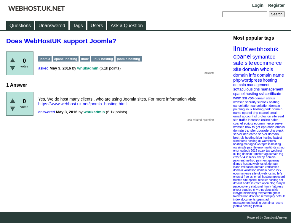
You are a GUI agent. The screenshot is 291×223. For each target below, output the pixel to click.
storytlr (280, 183)
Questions (20, 25)
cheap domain (266, 157)
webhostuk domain (265, 163)
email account (243, 116)
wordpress (252, 80)
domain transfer (244, 130)
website (238, 127)
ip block (251, 157)
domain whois (257, 69)
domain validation (244, 170)
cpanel (242, 56)
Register (276, 5)
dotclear (254, 196)
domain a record (272, 202)
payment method (244, 160)
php (237, 80)
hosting (270, 80)
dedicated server (255, 134)
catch (257, 183)
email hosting (263, 176)
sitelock (262, 102)
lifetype (238, 193)
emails (280, 127)
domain (273, 134)
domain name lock (269, 170)
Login (257, 5)
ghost (276, 193)
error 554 (239, 157)
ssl (244, 98)
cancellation (259, 105)
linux (240, 49)
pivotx (237, 189)
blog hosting (264, 137)
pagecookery (241, 186)
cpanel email (268, 112)
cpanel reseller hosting (263, 180)
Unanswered (52, 25)
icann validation (243, 167)
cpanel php (250, 112)
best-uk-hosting (244, 137)
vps (251, 98)
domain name (270, 74)
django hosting (242, 163)
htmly (267, 186)
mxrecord (278, 176)
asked (43, 68)
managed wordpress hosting (262, 144)
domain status (265, 98)
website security (244, 102)
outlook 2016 (248, 150)
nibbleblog (250, 193)
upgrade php (266, 130)
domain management (251, 85)
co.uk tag (264, 150)
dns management (268, 89)
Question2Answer (275, 217)
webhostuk (263, 49)
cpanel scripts (243, 123)
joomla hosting (242, 206)
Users (97, 25)
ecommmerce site (245, 173)
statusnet (257, 186)
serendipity (267, 196)
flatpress (277, 186)
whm (237, 98)
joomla (257, 206)
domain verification (267, 167)
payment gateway (267, 160)
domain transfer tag (255, 154)
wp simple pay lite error (248, 147)
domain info (244, 74)
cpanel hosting (245, 93)
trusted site (240, 180)
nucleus (266, 189)
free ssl (248, 176)
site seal (278, 116)
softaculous (243, 89)
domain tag (275, 154)
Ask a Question (127, 25)
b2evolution (240, 196)
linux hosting (254, 109)
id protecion (262, 116)
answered (46, 112)
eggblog (247, 189)
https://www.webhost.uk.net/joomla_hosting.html (82, 103)
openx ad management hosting (251, 201)
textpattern (265, 193)
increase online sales (263, 120)
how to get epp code (259, 127)
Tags (78, 25)
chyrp (256, 189)
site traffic (240, 120)
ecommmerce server (269, 123)
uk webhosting (267, 173)
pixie (275, 189)
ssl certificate (270, 93)
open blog (268, 183)
